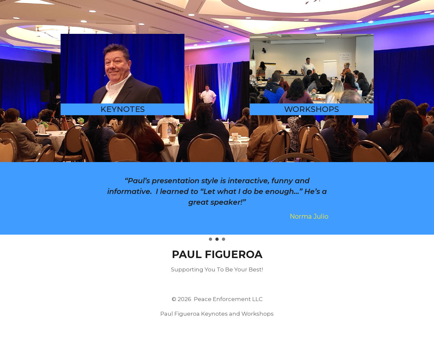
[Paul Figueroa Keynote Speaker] (123, 68)
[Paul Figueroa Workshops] (312, 68)
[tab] (210, 239)
